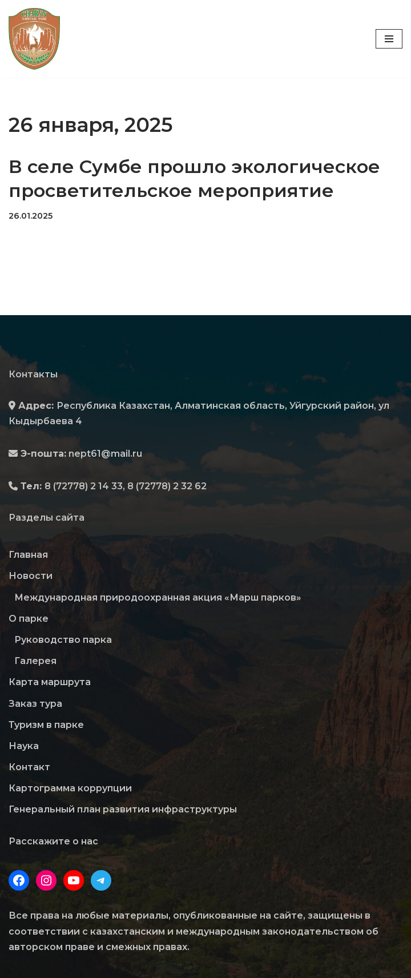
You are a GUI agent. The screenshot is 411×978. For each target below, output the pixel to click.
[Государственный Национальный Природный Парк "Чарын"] (37, 39)
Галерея (35, 660)
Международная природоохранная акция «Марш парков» (157, 597)
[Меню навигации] (389, 39)
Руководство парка (63, 639)
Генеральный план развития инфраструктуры (123, 809)
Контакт (29, 767)
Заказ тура (35, 703)
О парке (29, 618)
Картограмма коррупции (70, 788)
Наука (24, 745)
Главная (28, 554)
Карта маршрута (50, 682)
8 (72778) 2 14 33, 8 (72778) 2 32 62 (126, 486)
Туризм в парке (46, 724)
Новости (31, 575)
